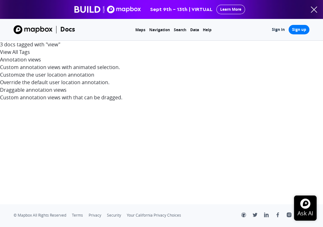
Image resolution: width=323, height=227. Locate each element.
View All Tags (15, 52)
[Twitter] (258, 215)
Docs (67, 29)
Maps (140, 29)
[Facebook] (281, 215)
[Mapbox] (33, 29)
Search (180, 29)
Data (194, 29)
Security (114, 215)
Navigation (159, 29)
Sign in (278, 29)
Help (207, 29)
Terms (77, 215)
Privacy (95, 215)
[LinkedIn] (269, 215)
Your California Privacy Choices (154, 215)
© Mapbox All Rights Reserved (40, 215)
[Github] (247, 215)
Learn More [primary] (230, 9)
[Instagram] (292, 215)
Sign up (299, 29)
